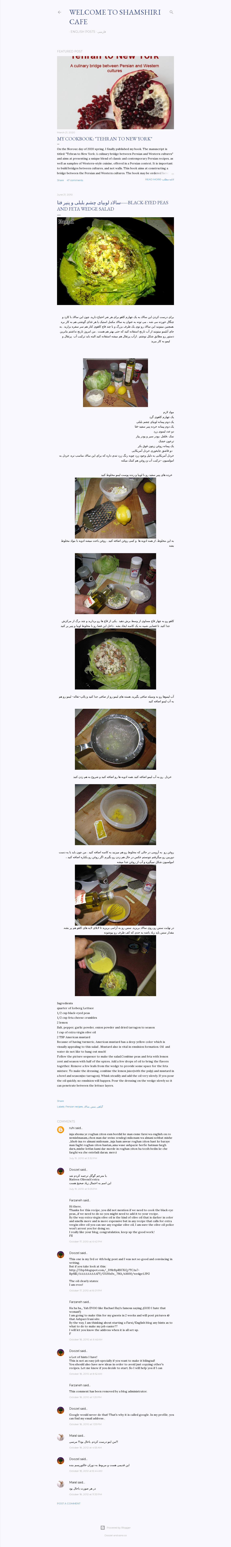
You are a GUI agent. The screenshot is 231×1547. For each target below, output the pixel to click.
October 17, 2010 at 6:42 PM (85, 1241)
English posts (81, 32)
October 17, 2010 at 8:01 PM (85, 1290)
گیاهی (100, 1106)
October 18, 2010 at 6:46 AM (85, 1339)
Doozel (74, 1169)
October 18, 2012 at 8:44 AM (85, 1470)
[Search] (171, 11)
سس (93, 1106)
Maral (73, 1435)
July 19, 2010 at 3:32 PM (83, 1158)
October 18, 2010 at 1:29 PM (85, 1397)
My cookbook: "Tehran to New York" (104, 139)
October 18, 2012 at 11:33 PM (85, 1494)
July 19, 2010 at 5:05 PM (83, 1188)
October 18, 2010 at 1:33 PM (85, 1424)
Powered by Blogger (115, 1527)
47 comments (75, 180)
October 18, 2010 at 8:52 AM (85, 1373)
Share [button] (60, 180)
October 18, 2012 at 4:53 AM (85, 1447)
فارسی (100, 32)
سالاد (86, 1106)
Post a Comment (68, 1503)
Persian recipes (74, 1106)
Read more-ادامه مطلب (159, 179)
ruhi (71, 1128)
